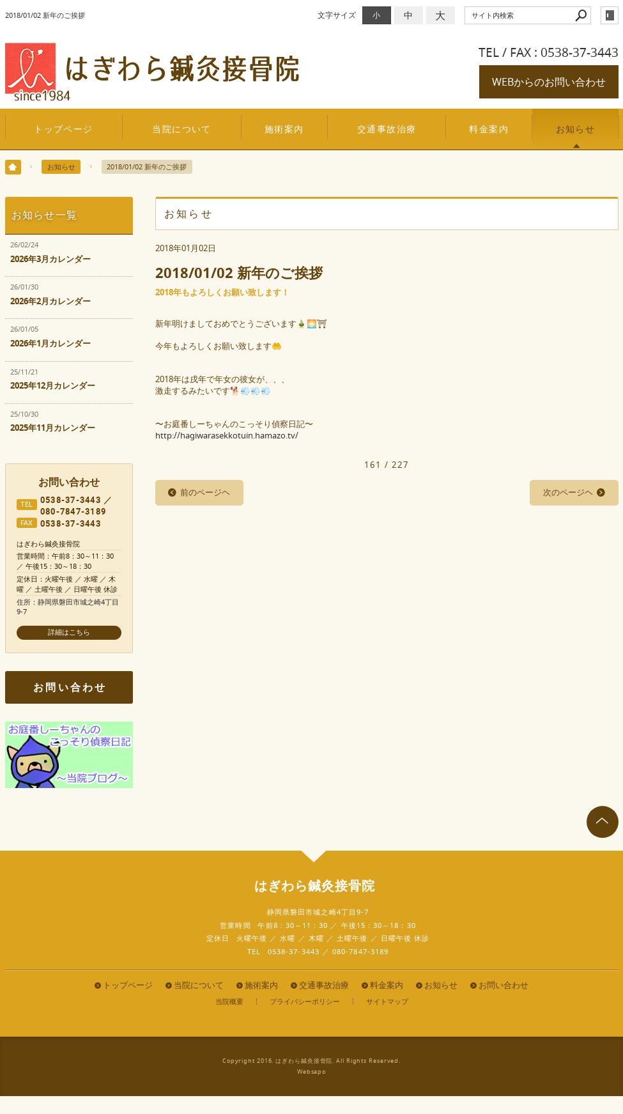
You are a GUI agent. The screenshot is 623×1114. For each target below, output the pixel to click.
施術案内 (284, 129)
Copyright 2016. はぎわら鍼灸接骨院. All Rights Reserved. (311, 1061)
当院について (182, 129)
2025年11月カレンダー (52, 427)
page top (603, 822)
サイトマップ (387, 1001)
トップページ (63, 129)
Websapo (311, 1072)
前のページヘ (205, 492)
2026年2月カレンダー (50, 301)
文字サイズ (337, 15)
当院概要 (229, 1001)
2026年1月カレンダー (50, 343)
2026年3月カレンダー (50, 259)
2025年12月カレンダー (52, 385)
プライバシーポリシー (305, 1001)
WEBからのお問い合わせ (549, 82)
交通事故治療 (387, 129)
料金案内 (489, 129)
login (610, 15)
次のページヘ (568, 492)
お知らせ (576, 129)
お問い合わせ (70, 687)
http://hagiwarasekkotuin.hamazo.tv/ (226, 435)
